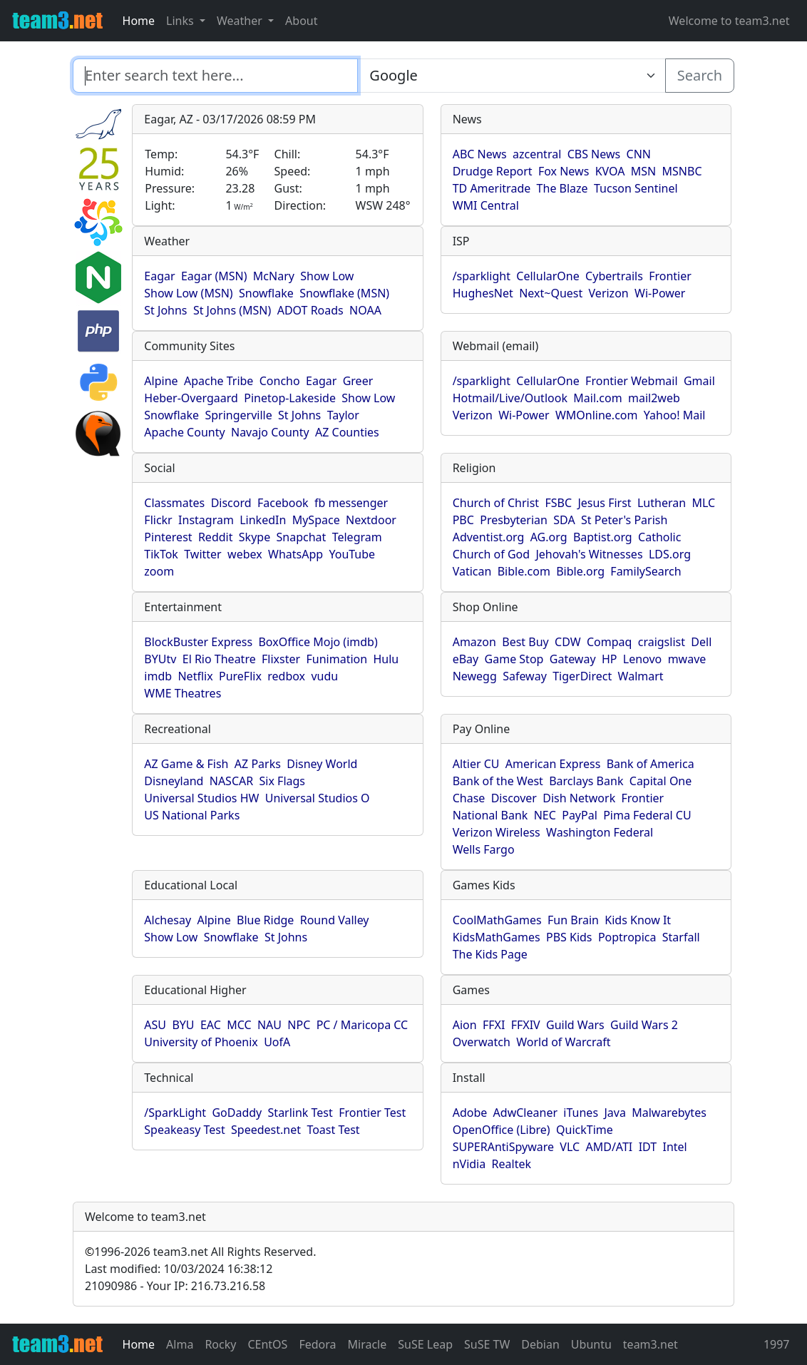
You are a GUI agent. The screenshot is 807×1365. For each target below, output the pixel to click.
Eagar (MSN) (214, 276)
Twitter (202, 554)
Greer (358, 381)
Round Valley (334, 920)
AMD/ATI (608, 1147)
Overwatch (481, 1042)
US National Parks (192, 815)
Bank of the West (498, 781)
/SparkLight (175, 1112)
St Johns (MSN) (232, 310)
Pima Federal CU (647, 815)
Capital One (660, 781)
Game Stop (514, 659)
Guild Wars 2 (644, 1025)
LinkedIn (263, 520)
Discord (231, 503)
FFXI (494, 1025)
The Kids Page (490, 954)
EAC (210, 1025)
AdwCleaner (525, 1112)
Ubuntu (591, 1344)
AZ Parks (258, 764)
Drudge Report (493, 171)
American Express (553, 764)
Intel (675, 1147)
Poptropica (627, 937)
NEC (545, 815)
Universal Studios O (317, 798)
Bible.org (580, 571)
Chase (469, 798)
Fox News (563, 171)
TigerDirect (582, 676)
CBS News (594, 154)
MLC (703, 503)
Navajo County (270, 432)
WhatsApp (295, 554)
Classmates (174, 503)
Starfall (681, 937)
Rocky (220, 1344)
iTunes (580, 1112)
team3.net (650, 1344)
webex (244, 554)
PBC (463, 520)
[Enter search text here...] (511, 75)
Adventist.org (489, 537)
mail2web (654, 398)
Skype (254, 537)
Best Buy (525, 642)
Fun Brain (573, 920)
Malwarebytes (669, 1112)
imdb (158, 676)
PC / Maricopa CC (362, 1025)
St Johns (165, 310)
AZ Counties (347, 432)
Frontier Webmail (631, 381)
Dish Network (579, 798)
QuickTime (584, 1130)
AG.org (548, 537)
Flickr (158, 520)
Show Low (327, 276)
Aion (465, 1025)
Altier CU (476, 764)
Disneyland (173, 781)
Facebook (283, 503)
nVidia (469, 1164)
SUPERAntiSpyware (503, 1147)
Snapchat (302, 537)
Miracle (367, 1344)
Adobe (470, 1112)
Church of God (491, 554)
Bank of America (650, 764)
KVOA (610, 171)
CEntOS (267, 1344)
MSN (643, 171)
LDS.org (670, 554)
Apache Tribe (219, 381)
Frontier (670, 276)
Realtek (511, 1164)
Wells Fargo (484, 849)
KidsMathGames (496, 937)
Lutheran (661, 503)
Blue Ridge (265, 920)
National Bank (490, 815)
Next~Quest (550, 293)
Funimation (337, 659)
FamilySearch (645, 571)
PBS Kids (569, 937)
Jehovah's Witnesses (588, 554)
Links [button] (181, 21)
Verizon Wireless (496, 832)
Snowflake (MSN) (344, 293)
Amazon (474, 642)
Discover (514, 798)
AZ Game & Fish (186, 764)
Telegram (357, 537)
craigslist (661, 642)
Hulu (386, 659)
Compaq (609, 642)
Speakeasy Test (184, 1130)
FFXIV (525, 1025)
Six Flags (282, 781)
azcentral (537, 154)
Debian (540, 1344)
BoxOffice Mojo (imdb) (317, 642)
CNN (639, 154)
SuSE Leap (425, 1344)
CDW (568, 642)
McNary (273, 276)
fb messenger (351, 503)
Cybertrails (614, 276)
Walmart (641, 676)
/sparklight (481, 276)
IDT (648, 1147)
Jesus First (604, 503)
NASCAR (231, 781)
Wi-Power (659, 293)
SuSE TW (487, 1344)
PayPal (579, 815)
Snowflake (266, 293)
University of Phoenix (200, 1042)
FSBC (558, 503)
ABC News (480, 154)
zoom (159, 571)
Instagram (206, 520)
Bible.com (524, 571)
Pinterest (168, 537)
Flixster (281, 659)
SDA (564, 520)
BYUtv (160, 659)
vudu (324, 676)
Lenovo (642, 659)
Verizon (609, 293)
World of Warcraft (563, 1042)
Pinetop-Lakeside (290, 398)
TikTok (161, 554)
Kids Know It (638, 920)
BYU (183, 1025)
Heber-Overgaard (191, 398)
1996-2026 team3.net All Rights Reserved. (200, 1251)
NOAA (365, 310)
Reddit (215, 537)
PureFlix (240, 676)
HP (609, 659)
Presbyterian (514, 520)
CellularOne (547, 276)
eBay (466, 659)
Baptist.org (602, 537)
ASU (155, 1025)
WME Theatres (182, 693)
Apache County (184, 432)
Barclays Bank (586, 781)
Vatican (472, 571)
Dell (701, 642)
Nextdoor (371, 520)
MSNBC (682, 171)
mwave (687, 659)
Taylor (343, 415)
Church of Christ (496, 503)
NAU (269, 1025)
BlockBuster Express (198, 642)
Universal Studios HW (201, 798)
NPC (298, 1025)
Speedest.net (266, 1130)
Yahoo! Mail (675, 415)
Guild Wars (575, 1025)
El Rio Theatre (219, 659)
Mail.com (597, 398)
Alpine (161, 381)
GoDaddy (237, 1112)
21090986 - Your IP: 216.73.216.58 (175, 1286)
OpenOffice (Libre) (501, 1130)
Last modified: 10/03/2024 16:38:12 (178, 1269)
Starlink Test (300, 1112)
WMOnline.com (596, 415)
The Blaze (562, 188)
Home (139, 21)
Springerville (238, 415)
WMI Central (486, 205)
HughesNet (483, 293)
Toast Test (333, 1130)
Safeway (525, 676)
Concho (279, 381)
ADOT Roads (310, 310)
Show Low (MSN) (188, 293)
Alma (179, 1344)
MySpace (316, 520)
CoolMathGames (497, 920)
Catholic (659, 537)
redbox (286, 676)
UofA (277, 1042)
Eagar (159, 276)
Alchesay (167, 920)
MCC (239, 1025)
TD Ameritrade (492, 188)
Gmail (699, 381)
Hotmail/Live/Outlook (510, 398)
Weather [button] (241, 21)
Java (614, 1112)
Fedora (317, 1344)
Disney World (322, 764)
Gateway (573, 659)
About (301, 21)
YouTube (352, 554)
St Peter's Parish (624, 520)
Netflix (195, 676)
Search (699, 75)
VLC (570, 1147)
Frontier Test (372, 1112)
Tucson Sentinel (636, 188)
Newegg (475, 676)
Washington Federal (599, 832)
